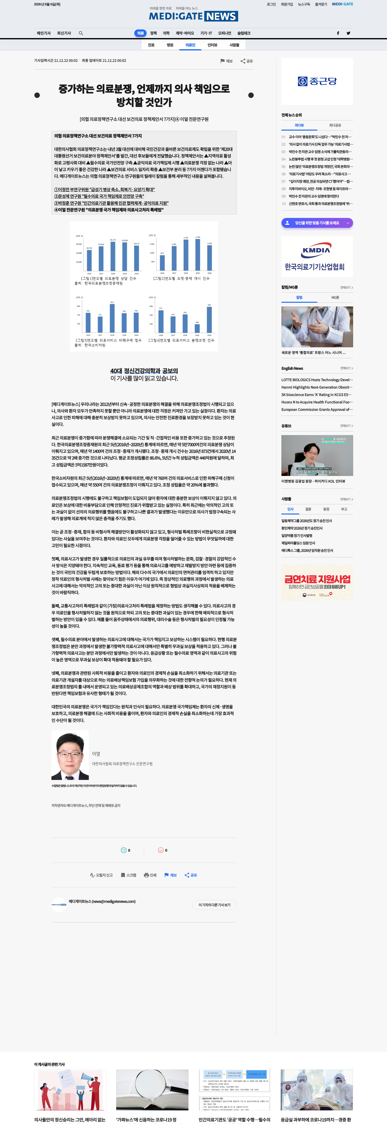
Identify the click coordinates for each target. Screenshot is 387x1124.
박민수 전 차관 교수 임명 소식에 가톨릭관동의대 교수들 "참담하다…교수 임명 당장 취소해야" (321, 151)
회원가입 (287, 4)
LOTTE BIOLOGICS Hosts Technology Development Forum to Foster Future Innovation (317, 379)
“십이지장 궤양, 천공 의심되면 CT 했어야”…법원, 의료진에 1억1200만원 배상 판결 (321, 181)
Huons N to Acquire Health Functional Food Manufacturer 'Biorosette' (317, 401)
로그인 (271, 4)
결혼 (308, 509)
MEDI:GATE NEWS (193, 14)
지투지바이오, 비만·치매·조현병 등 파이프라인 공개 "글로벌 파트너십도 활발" (321, 188)
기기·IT (206, 33)
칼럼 (299, 297)
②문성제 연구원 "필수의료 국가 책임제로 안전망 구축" (99, 196)
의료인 (190, 44)
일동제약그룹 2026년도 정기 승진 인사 (306, 520)
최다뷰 (299, 125)
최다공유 (335, 125)
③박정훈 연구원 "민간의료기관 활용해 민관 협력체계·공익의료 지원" (111, 203)
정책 (153, 33)
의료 (140, 33)
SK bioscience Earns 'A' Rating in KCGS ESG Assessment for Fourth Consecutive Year (317, 394)
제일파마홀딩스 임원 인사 (298, 542)
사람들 (234, 44)
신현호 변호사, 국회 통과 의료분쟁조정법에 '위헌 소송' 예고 (321, 203)
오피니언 (224, 33)
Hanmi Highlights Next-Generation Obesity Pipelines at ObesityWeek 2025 (317, 387)
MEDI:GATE (342, 3)
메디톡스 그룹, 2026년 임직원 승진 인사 (307, 550)
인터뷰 (212, 44)
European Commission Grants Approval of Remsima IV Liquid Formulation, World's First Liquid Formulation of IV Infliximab (317, 409)
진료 (151, 44)
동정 (326, 509)
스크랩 (131, 875)
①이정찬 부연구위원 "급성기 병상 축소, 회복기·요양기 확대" (104, 189)
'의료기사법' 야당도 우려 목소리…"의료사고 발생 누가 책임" (321, 173)
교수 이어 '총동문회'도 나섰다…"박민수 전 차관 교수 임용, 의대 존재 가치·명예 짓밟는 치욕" (321, 136)
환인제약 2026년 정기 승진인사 (301, 528)
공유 (249, 61)
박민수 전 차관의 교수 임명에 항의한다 (314, 196)
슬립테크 (243, 33)
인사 (290, 509)
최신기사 (64, 33)
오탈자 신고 (104, 875)
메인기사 (44, 33)
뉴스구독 (304, 4)
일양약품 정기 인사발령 (296, 535)
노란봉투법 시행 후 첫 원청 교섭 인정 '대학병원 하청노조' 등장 (321, 159)
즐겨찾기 (321, 4)
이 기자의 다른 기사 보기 (214, 904)
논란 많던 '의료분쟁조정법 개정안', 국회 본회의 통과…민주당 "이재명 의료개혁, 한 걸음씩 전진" (321, 166)
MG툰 (335, 297)
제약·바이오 (185, 33)
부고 (344, 509)
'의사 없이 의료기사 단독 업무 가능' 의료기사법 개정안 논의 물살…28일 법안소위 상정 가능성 (321, 144)
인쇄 (153, 875)
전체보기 (345, 287)
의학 (166, 33)
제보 (229, 61)
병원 (170, 44)
